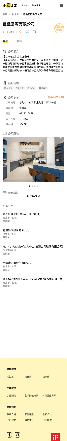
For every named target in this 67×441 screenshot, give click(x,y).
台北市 (15, 14)
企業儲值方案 (31, 395)
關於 (5, 41)
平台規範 (11, 419)
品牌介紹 (11, 414)
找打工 (10, 376)
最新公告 (47, 414)
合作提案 (47, 419)
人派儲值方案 (49, 395)
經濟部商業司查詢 (56, 96)
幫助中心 (29, 419)
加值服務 (11, 395)
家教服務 (29, 414)
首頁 (5, 14)
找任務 (28, 376)
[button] (60, 159)
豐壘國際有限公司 (32, 14)
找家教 (45, 376)
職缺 (19, 41)
